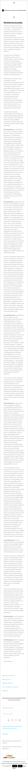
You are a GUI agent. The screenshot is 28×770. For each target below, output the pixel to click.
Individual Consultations (8, 675)
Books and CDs (6, 679)
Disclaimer (5, 690)
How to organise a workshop (10, 687)
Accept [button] (14, 766)
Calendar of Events (7, 683)
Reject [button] (20, 766)
